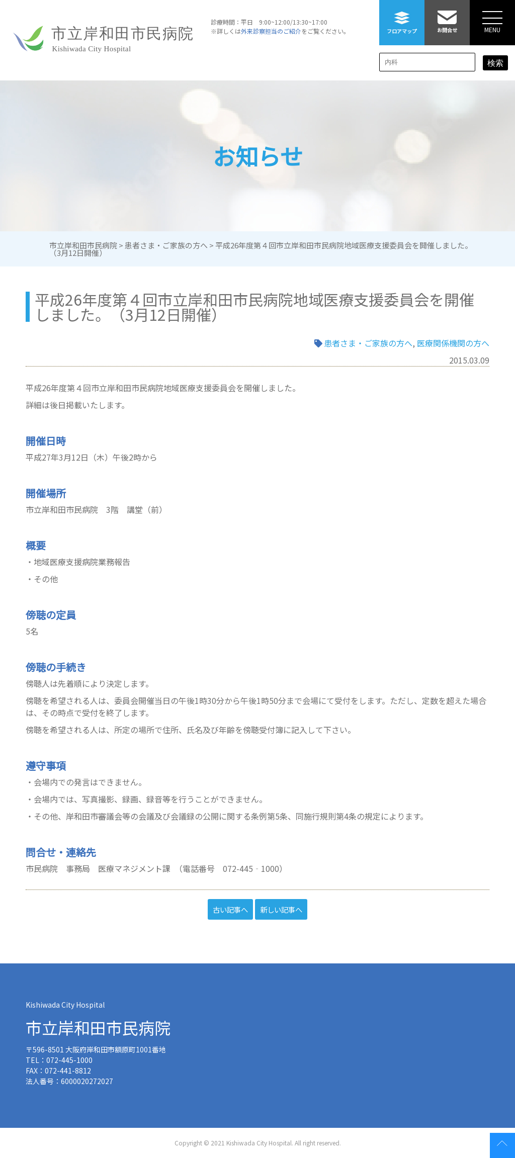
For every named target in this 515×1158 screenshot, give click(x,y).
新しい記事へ (281, 909)
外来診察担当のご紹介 (271, 31)
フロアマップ (401, 17)
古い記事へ (230, 909)
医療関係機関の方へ (453, 343)
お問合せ (447, 17)
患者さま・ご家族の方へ (368, 343)
